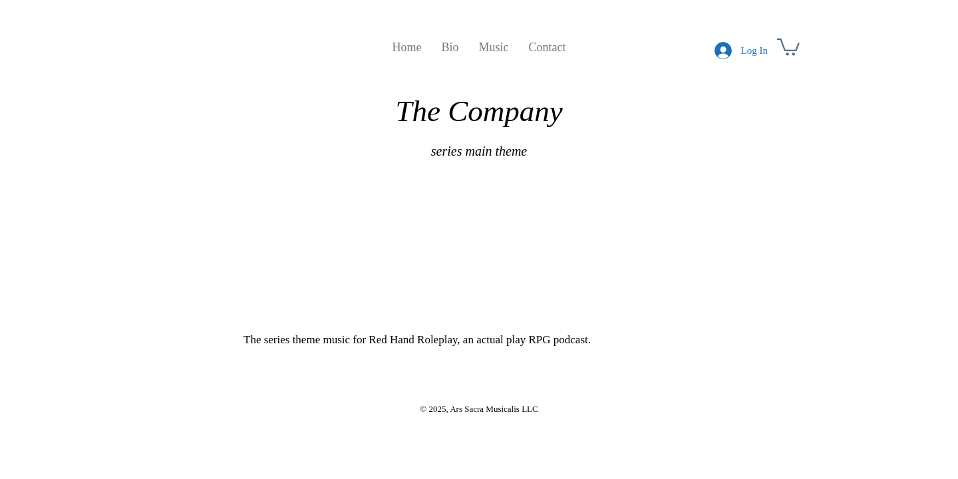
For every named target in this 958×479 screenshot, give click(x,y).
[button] (788, 46)
